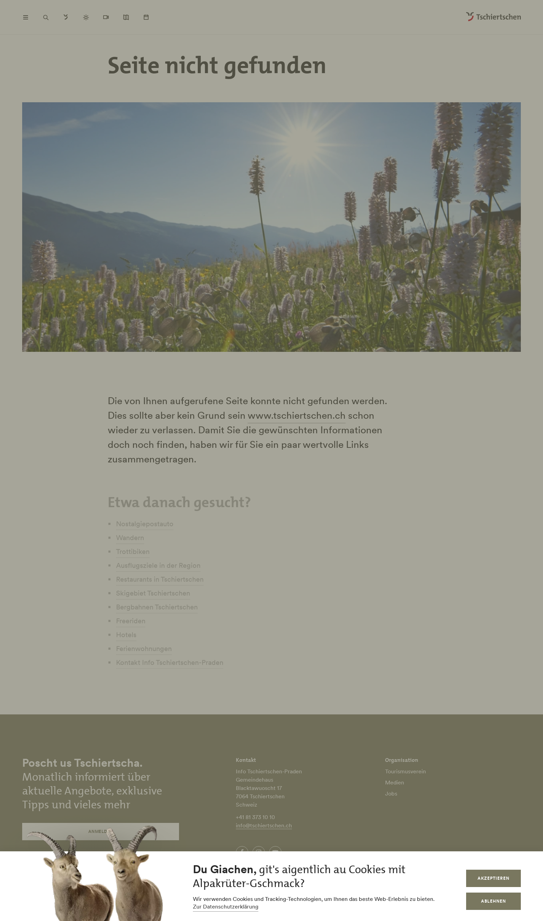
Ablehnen (493, 901)
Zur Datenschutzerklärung (225, 906)
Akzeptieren (493, 878)
